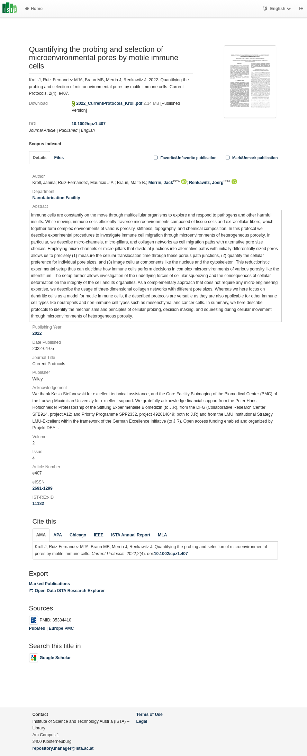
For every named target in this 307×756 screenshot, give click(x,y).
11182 (38, 503)
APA (57, 535)
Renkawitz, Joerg (210, 182)
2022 (37, 333)
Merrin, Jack (164, 182)
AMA (41, 535)
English (277, 8)
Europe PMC (61, 628)
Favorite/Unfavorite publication (184, 158)
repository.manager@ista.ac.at (63, 748)
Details (40, 157)
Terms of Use (149, 714)
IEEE (98, 535)
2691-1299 (43, 488)
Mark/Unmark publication (251, 158)
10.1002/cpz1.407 (89, 123)
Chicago (78, 535)
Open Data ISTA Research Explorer (67, 590)
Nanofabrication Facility (56, 197)
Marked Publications (49, 583)
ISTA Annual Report (130, 535)
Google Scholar (50, 657)
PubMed (37, 628)
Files (59, 157)
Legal (141, 721)
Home (34, 8)
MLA (162, 535)
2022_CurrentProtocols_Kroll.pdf (109, 103)
